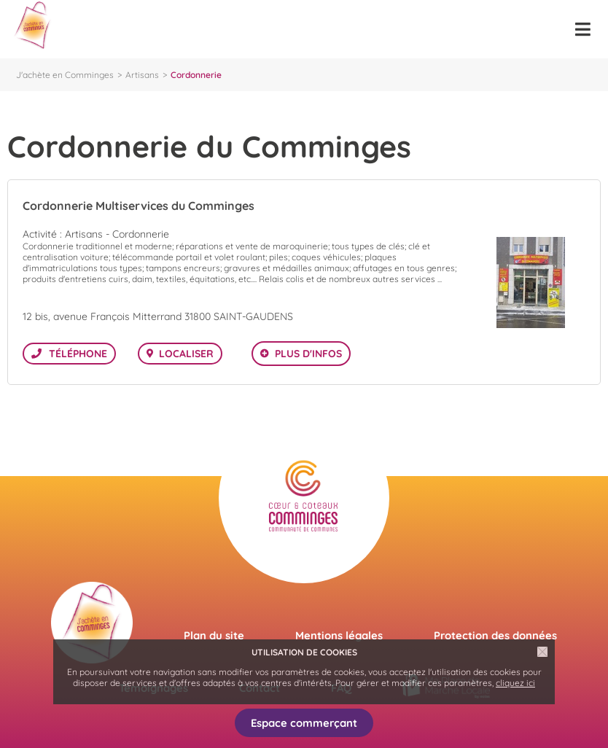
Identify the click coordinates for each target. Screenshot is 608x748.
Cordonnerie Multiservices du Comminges (138, 205)
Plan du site (214, 635)
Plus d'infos (308, 353)
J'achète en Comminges (65, 74)
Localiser (186, 353)
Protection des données (495, 635)
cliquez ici (515, 682)
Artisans (142, 74)
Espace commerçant (304, 723)
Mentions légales (339, 635)
